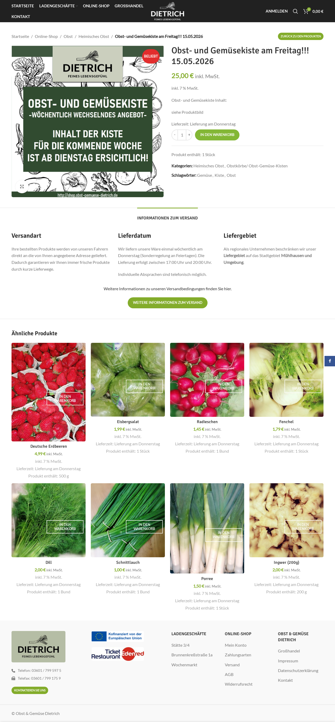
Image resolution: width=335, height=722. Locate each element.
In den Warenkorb (217, 135)
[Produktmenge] (182, 134)
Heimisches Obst (94, 36)
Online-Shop (46, 36)
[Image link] (118, 635)
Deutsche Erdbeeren (48, 446)
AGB (229, 674)
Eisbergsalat (128, 421)
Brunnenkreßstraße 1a (192, 654)
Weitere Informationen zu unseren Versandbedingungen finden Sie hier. (168, 288)
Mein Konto (236, 645)
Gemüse (204, 175)
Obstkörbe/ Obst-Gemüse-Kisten (257, 165)
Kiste (219, 175)
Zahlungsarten (238, 654)
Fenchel (286, 421)
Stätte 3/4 (180, 645)
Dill (49, 562)
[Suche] (295, 11)
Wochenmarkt (184, 664)
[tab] (167, 216)
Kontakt (285, 680)
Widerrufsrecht (239, 683)
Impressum (288, 660)
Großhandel (289, 650)
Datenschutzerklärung (298, 670)
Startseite (20, 36)
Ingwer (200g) (286, 562)
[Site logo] (167, 10)
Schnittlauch (128, 562)
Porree (207, 578)
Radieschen (207, 421)
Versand (232, 664)
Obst (68, 36)
